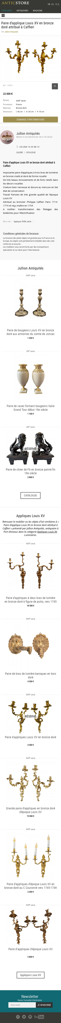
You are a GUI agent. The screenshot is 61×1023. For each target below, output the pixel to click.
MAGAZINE (37, 10)
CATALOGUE (7, 10)
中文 (57, 4)
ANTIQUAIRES (22, 10)
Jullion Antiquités (28, 133)
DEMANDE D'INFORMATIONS (30, 119)
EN (52, 4)
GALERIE (19, 153)
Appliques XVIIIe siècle (22, 221)
